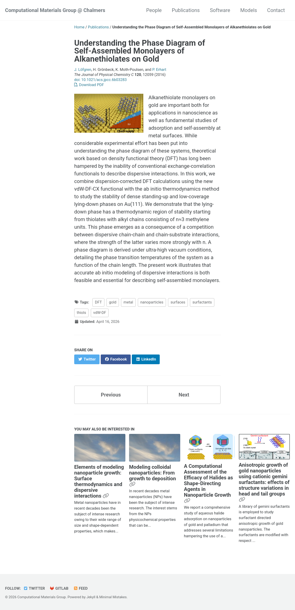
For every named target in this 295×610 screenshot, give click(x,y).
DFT (98, 302)
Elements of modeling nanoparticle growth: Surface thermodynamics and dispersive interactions (99, 481)
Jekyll (90, 597)
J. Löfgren (82, 69)
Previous (111, 395)
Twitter (34, 588)
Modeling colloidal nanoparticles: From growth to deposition (152, 472)
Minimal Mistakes (113, 597)
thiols (81, 312)
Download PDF (89, 85)
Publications (186, 10)
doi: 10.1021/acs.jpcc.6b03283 (100, 80)
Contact (276, 10)
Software (220, 10)
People (154, 10)
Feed (80, 588)
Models (248, 10)
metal (128, 302)
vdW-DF (99, 312)
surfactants (202, 302)
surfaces (178, 302)
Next (184, 395)
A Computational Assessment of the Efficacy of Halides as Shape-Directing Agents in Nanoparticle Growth (208, 480)
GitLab (59, 588)
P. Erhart (159, 69)
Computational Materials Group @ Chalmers (55, 10)
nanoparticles (151, 302)
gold (112, 302)
